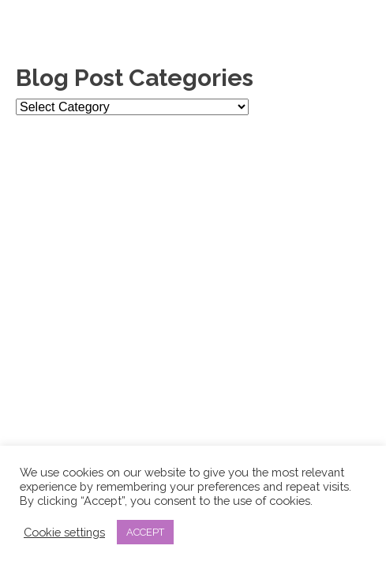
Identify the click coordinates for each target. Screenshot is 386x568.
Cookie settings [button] (64, 532)
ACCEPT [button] (145, 532)
